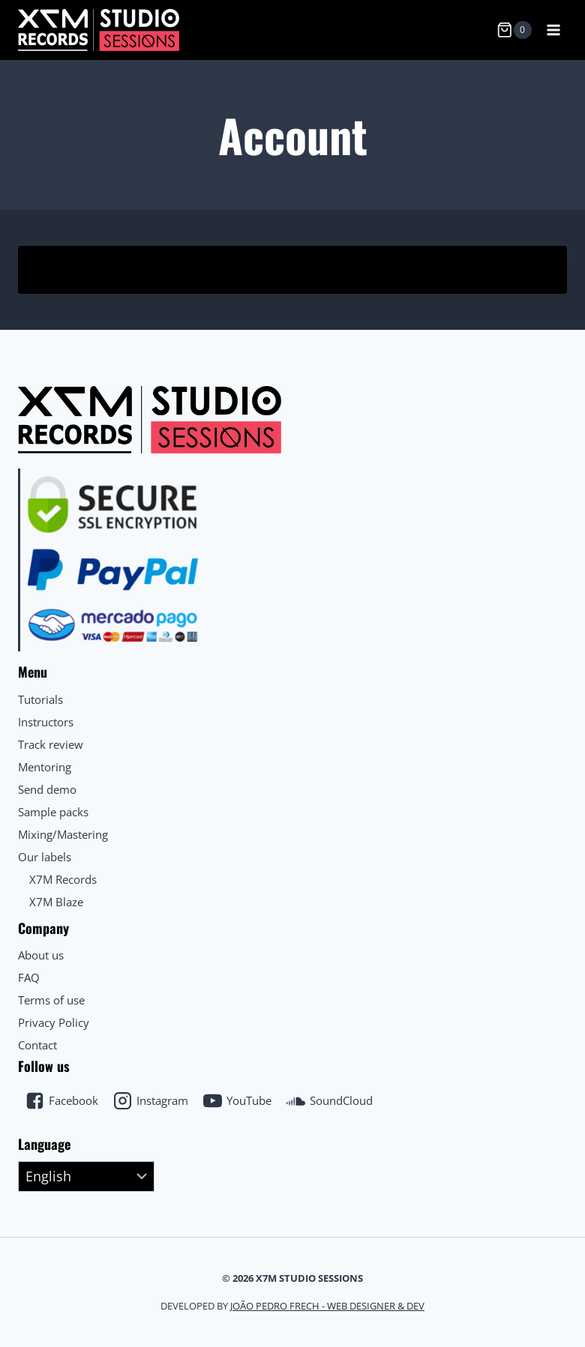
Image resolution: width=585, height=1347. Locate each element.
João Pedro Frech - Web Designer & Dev (327, 1306)
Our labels (44, 856)
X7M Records (63, 879)
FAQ (29, 977)
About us (41, 954)
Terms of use (51, 999)
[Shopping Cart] (514, 30)
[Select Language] (86, 1177)
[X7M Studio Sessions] (98, 29)
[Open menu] (553, 29)
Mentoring (44, 766)
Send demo (47, 789)
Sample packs (53, 811)
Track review (50, 744)
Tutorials (40, 699)
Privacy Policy (53, 1022)
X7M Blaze (56, 901)
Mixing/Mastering (63, 834)
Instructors (46, 721)
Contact (37, 1044)
